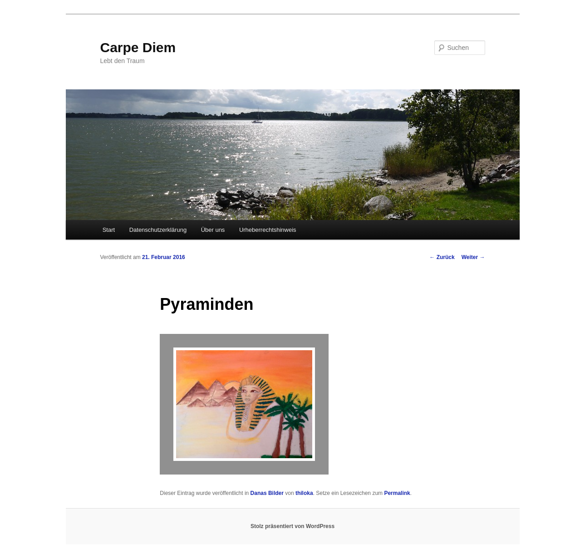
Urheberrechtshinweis (267, 229)
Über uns (213, 229)
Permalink (397, 493)
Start (109, 229)
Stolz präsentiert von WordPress (292, 526)
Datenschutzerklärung (158, 229)
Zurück (441, 257)
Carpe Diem (138, 47)
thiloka (304, 493)
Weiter (473, 257)
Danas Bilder (267, 493)
